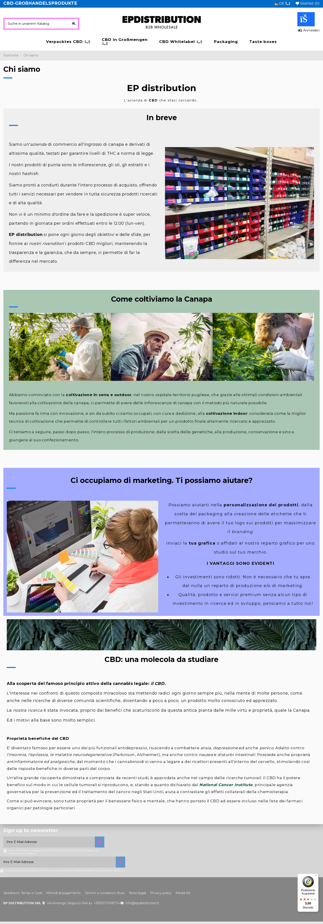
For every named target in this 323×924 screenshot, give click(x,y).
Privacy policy (161, 893)
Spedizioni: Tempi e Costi (22, 893)
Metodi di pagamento (63, 893)
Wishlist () (308, 3)
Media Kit (183, 893)
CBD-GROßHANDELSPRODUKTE (40, 3)
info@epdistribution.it (142, 903)
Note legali (137, 893)
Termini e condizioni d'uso (105, 893)
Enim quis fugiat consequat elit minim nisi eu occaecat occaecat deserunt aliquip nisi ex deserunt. (54, 852)
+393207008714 (107, 903)
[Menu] (316, 876)
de (282, 3)
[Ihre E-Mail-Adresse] (49, 842)
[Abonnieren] (99, 842)
